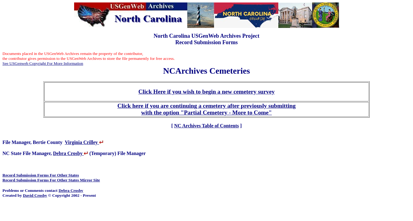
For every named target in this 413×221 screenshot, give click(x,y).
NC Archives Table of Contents (206, 125)
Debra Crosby (70, 153)
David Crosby (35, 195)
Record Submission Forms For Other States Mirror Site (51, 180)
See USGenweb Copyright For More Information (42, 63)
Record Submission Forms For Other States (40, 175)
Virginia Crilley (84, 142)
